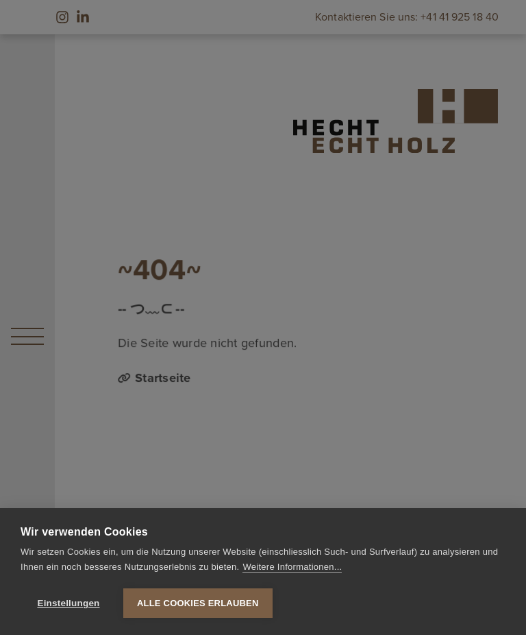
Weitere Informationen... (292, 567)
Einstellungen (68, 603)
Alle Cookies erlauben (198, 603)
